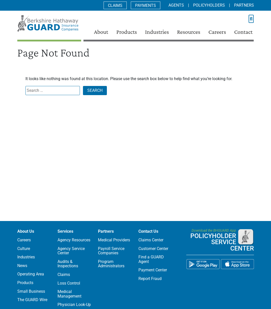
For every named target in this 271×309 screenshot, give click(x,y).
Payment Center (152, 270)
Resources (188, 31)
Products (126, 31)
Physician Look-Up (74, 304)
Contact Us (148, 231)
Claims (115, 5)
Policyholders (209, 5)
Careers (217, 31)
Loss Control (69, 283)
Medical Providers (114, 240)
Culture (23, 248)
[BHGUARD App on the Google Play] (203, 265)
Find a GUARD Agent (151, 259)
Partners (244, 5)
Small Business (31, 291)
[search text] (248, 19)
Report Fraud (150, 278)
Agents (176, 5)
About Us (25, 231)
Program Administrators (111, 264)
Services (65, 231)
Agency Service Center (71, 251)
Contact (243, 31)
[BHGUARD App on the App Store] (237, 265)
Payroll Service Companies (111, 251)
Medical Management (69, 294)
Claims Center (150, 240)
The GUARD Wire (32, 299)
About (101, 31)
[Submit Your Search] (251, 19)
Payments (145, 5)
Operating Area (30, 274)
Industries (157, 31)
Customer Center (153, 248)
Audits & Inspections (68, 264)
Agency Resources (74, 240)
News (22, 265)
